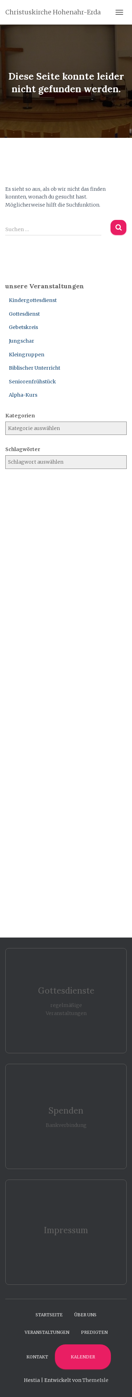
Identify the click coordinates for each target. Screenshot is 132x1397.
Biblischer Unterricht (34, 368)
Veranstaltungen (47, 1332)
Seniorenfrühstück (32, 381)
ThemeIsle (95, 1380)
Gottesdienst (24, 314)
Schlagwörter (22, 449)
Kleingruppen (26, 354)
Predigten (94, 1332)
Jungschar (21, 341)
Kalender (83, 1356)
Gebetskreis (23, 327)
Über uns (85, 1314)
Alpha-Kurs (23, 395)
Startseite (49, 1314)
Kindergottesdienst (33, 300)
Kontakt (37, 1356)
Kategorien (20, 415)
